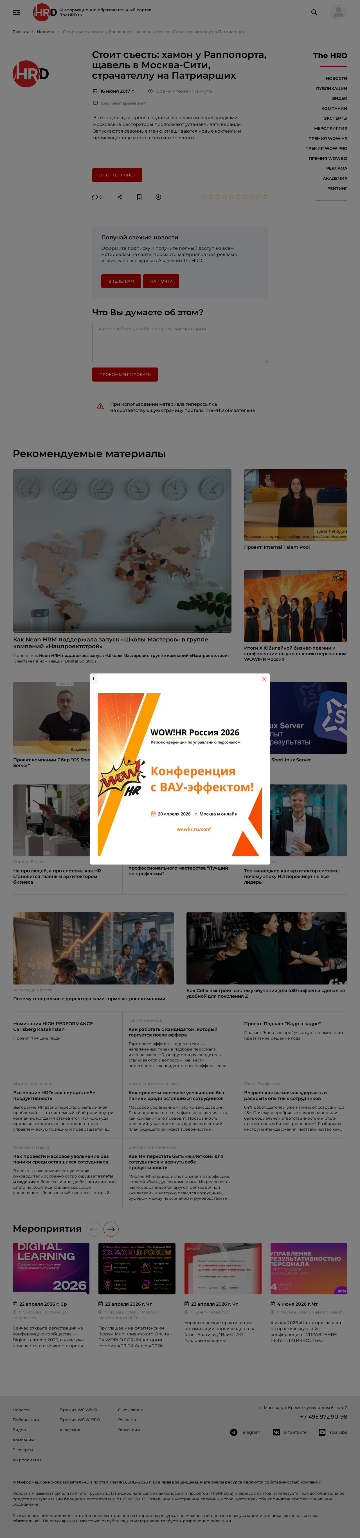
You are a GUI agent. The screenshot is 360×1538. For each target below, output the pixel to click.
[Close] (264, 679)
